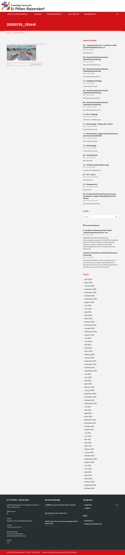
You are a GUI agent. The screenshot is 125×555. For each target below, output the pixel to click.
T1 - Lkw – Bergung (90, 114)
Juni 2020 (88, 469)
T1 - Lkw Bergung (89, 146)
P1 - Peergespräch (90, 184)
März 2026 (88, 283)
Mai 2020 (87, 472)
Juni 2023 (88, 377)
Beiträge (38, 14)
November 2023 (90, 364)
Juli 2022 (87, 407)
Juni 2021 (87, 436)
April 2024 (88, 348)
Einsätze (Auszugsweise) (17, 14)
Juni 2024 (88, 341)
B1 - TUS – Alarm (89, 175)
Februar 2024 (89, 355)
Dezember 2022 (90, 394)
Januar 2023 (89, 390)
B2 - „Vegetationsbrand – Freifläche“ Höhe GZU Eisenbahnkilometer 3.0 (100, 46)
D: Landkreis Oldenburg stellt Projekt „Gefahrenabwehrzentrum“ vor (97, 231)
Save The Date (73, 14)
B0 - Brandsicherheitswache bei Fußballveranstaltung (95, 58)
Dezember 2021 (90, 420)
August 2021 (89, 430)
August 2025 (89, 302)
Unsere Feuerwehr (54, 14)
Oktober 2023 (89, 368)
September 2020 (90, 459)
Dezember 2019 (90, 485)
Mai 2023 (87, 381)
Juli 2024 (87, 338)
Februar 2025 (89, 322)
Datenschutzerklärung (93, 524)
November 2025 (90, 292)
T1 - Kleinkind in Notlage (92, 81)
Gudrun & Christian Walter (68, 552)
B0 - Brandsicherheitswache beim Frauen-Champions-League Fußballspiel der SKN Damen (99, 196)
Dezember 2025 (90, 289)
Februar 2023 (89, 387)
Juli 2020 (87, 466)
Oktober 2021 (89, 426)
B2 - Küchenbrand (90, 155)
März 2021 (88, 446)
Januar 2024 (89, 358)
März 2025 (88, 319)
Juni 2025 (88, 309)
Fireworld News (92, 225)
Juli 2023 (87, 374)
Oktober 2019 (89, 488)
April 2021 (87, 443)
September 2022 (90, 403)
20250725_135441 (36, 64)
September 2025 (90, 299)
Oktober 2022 (89, 400)
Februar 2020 (89, 482)
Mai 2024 (87, 345)
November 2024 (90, 325)
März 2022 (88, 417)
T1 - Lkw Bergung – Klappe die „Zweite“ (98, 124)
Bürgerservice (90, 14)
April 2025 (88, 315)
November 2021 (90, 423)
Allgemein (88, 505)
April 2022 (88, 413)
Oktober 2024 (89, 328)
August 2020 (89, 462)
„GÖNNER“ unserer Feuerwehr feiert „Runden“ (60, 505)
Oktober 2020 (89, 456)
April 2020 (88, 475)
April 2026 (88, 279)
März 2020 (88, 479)
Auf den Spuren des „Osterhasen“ (56, 513)
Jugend (87, 508)
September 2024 (90, 332)
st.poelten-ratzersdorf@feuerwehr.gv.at (19, 521)
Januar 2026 (89, 286)
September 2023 (90, 371)
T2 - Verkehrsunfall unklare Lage (96, 165)
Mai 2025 (87, 312)
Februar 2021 (89, 449)
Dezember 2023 (90, 361)
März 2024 (88, 351)
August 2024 (89, 335)
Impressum (88, 521)
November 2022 (90, 397)
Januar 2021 (89, 452)
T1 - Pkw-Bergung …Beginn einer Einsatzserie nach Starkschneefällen (100, 135)
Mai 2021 (87, 439)
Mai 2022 (87, 410)
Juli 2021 (87, 433)
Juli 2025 (87, 305)
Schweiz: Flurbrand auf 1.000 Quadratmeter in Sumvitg (100, 254)
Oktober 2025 (89, 296)
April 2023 (88, 384)
